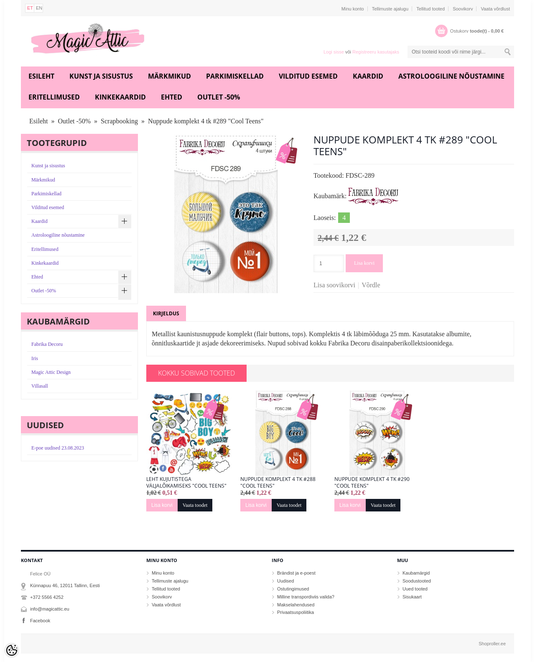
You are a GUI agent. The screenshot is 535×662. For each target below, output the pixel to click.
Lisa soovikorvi (334, 285)
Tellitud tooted (430, 8)
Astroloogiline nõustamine (451, 76)
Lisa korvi (364, 263)
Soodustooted (417, 580)
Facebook (40, 620)
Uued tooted (415, 588)
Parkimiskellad (235, 76)
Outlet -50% (218, 97)
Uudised (285, 580)
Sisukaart (412, 596)
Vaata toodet (195, 505)
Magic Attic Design (51, 372)
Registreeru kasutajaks (375, 51)
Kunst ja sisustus (101, 76)
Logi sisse (334, 51)
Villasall (39, 386)
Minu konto (352, 8)
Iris (34, 358)
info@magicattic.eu (49, 608)
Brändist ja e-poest (296, 572)
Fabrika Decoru (47, 344)
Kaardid (368, 76)
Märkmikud (169, 76)
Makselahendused (295, 604)
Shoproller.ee (492, 643)
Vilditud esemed (308, 76)
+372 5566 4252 (47, 597)
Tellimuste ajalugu (390, 8)
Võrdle (371, 285)
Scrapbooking (119, 121)
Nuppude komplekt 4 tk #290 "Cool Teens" (372, 482)
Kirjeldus (166, 313)
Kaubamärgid (416, 572)
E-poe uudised (57, 448)
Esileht (41, 76)
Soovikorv (463, 8)
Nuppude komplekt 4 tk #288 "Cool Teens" (278, 482)
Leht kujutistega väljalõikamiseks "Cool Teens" (186, 482)
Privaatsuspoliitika (295, 612)
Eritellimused (54, 97)
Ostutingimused (293, 588)
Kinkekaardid (120, 97)
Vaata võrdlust (495, 8)
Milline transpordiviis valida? (305, 596)
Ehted (171, 97)
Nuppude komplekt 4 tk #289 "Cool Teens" (206, 121)
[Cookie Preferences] (11, 650)
